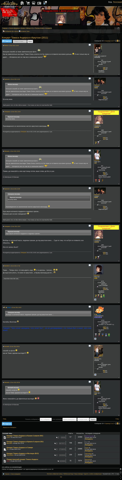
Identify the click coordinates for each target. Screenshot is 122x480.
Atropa (9, 307)
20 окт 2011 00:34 (15, 346)
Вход (110, 2)
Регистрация (117, 2)
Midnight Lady (89, 436)
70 (62, 443)
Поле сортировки (64, 419)
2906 (104, 174)
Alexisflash (10, 455)
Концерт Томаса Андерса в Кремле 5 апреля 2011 (25, 441)
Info (61, 477)
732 (104, 97)
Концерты (49, 28)
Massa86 (9, 443)
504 (104, 370)
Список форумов (14, 28)
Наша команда (78, 474)
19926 (104, 328)
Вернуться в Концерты (9, 427)
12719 (104, 289)
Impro (87, 448)
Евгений (6, 346)
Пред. (4, 419)
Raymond (6, 79)
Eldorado (6, 151)
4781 (104, 288)
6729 (104, 137)
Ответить (7, 41)
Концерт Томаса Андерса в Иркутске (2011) (25, 37)
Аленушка (59, 13)
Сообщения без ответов (11, 31)
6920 (104, 98)
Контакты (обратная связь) (55, 474)
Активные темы (25, 31)
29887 (104, 327)
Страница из (109, 41)
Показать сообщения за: (38, 419)
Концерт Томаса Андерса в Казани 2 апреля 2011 (25, 436)
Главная (4, 28)
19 (64, 449)
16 (64, 455)
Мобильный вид (119, 28)
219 (104, 372)
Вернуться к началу (118, 74)
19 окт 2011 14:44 (15, 111)
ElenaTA (87, 459)
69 (60, 443)
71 (64, 443)
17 (60, 449)
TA (7, 449)
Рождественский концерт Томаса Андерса (22, 459)
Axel (8, 461)
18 (62, 449)
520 (104, 172)
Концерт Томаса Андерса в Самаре (20, 447)
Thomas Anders (39, 28)
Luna (8, 437)
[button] (111, 4)
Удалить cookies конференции (93, 474)
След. (117, 419)
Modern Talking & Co (27, 28)
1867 (104, 68)
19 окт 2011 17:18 (15, 266)
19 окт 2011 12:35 (14, 45)
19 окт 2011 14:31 (15, 79)
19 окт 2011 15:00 (15, 151)
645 (104, 69)
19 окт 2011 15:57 (15, 226)
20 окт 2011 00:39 (15, 382)
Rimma (6, 45)
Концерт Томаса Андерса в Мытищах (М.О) (23, 453)
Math (86, 442)
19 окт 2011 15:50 (15, 189)
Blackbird (6, 266)
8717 (104, 139)
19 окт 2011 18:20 (16, 307)
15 (62, 455)
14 (60, 455)
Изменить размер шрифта (116, 28)
